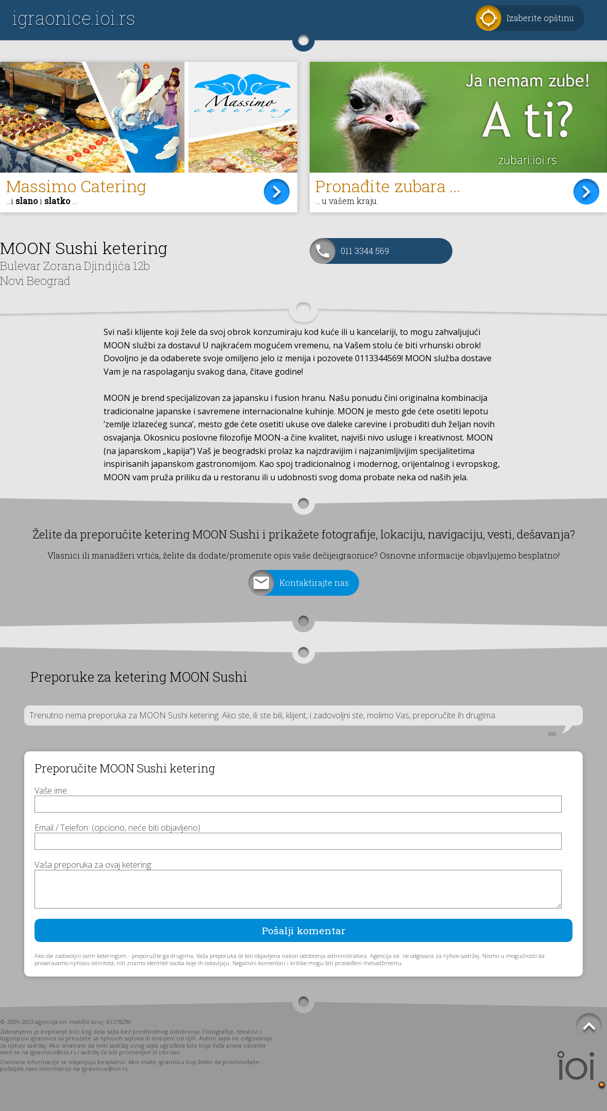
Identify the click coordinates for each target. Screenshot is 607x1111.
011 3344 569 (365, 250)
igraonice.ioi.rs (73, 18)
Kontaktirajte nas (314, 582)
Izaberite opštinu (540, 17)
